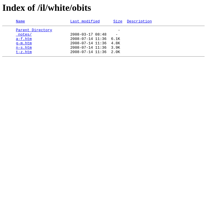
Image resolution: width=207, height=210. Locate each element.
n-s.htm (24, 52)
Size (117, 21)
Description (139, 21)
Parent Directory (34, 31)
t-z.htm (24, 57)
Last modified (85, 21)
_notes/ (24, 36)
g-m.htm (24, 47)
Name (20, 21)
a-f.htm (24, 42)
